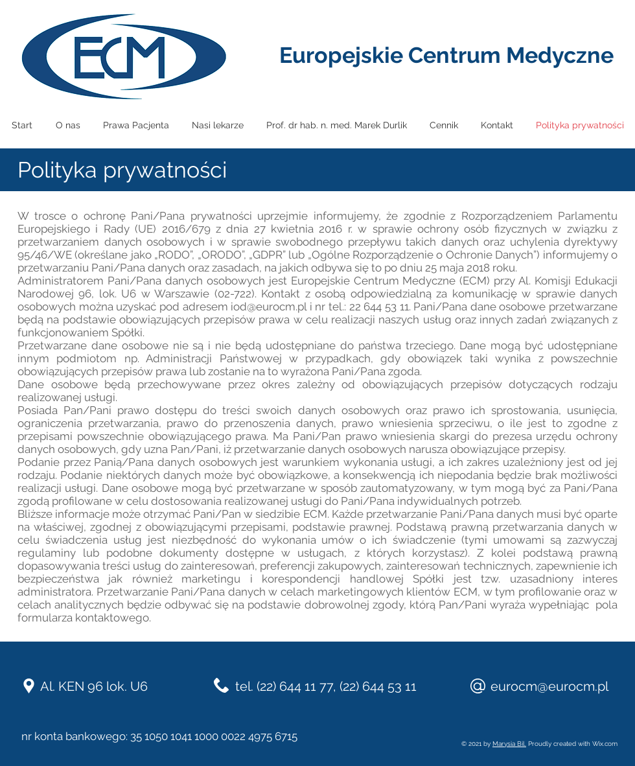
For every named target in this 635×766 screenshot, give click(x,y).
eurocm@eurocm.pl (549, 686)
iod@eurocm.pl (268, 306)
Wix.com (605, 743)
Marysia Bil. (509, 743)
